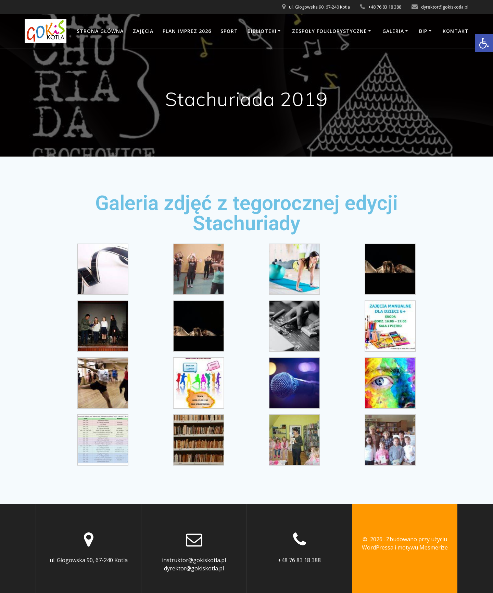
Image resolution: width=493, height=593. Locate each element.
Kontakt (456, 31)
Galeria (393, 31)
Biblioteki (262, 31)
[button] (484, 43)
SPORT (229, 31)
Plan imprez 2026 (187, 31)
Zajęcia (143, 31)
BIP (423, 31)
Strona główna (100, 31)
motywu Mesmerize (422, 547)
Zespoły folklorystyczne (329, 31)
